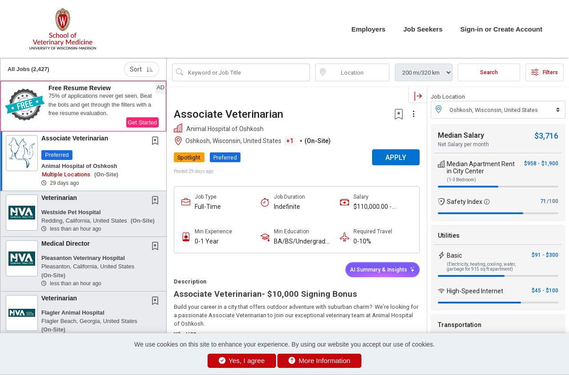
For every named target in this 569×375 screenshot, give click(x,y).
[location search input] (359, 72)
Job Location (448, 96)
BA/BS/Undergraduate (303, 241)
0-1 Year (207, 241)
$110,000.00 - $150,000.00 (372, 207)
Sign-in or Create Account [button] (501, 29)
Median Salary (461, 135)
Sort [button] (141, 69)
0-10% (362, 241)
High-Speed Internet (475, 291)
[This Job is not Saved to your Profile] (157, 141)
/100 (552, 201)
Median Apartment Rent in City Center (481, 167)
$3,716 (546, 135)
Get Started (142, 122)
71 (543, 201)
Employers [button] (368, 29)
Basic (454, 255)
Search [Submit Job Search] (489, 72)
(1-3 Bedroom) (461, 179)
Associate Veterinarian (74, 138)
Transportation (459, 324)
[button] (83, 106)
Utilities (449, 235)
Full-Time (208, 206)
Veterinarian (59, 197)
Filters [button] (544, 72)
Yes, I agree (242, 360)
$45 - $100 (545, 290)
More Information (319, 360)
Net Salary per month (463, 144)
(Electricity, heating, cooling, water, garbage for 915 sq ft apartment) (481, 266)
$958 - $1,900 (541, 163)
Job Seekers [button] (422, 29)
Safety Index (464, 201)
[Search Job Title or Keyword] (247, 72)
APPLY (395, 157)
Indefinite (287, 206)
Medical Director (65, 243)
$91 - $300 (545, 255)
